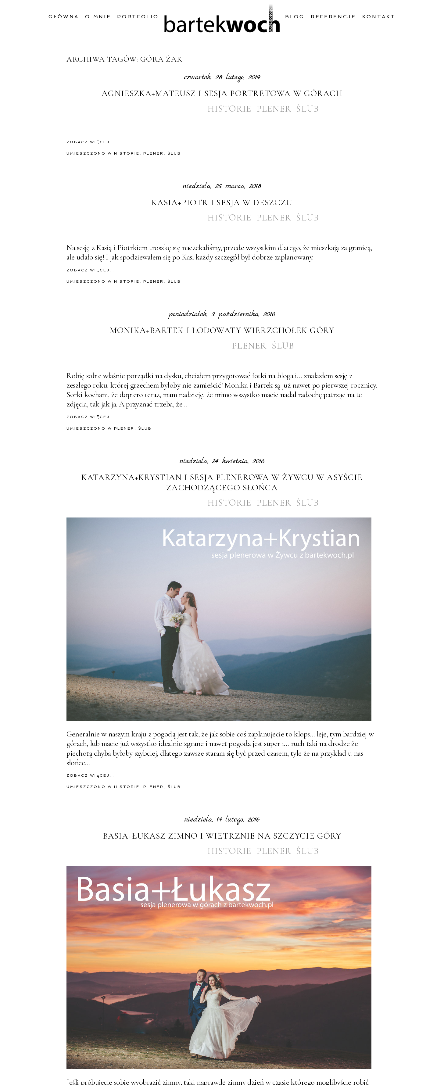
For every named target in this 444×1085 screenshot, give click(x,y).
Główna (63, 17)
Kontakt (379, 17)
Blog (295, 17)
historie (229, 108)
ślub (307, 108)
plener (273, 108)
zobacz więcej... (90, 142)
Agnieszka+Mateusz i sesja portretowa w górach (222, 93)
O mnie (98, 17)
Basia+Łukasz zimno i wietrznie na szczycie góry (222, 836)
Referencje (333, 17)
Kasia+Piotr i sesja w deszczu (222, 203)
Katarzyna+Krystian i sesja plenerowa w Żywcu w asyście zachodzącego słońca (222, 482)
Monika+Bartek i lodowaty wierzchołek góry (222, 330)
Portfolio (138, 17)
